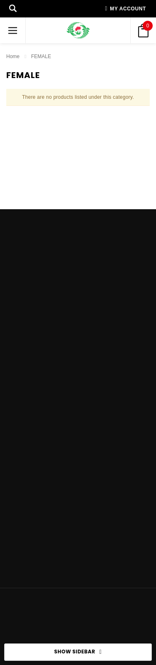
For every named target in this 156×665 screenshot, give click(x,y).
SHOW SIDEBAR (78, 652)
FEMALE (41, 56)
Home (13, 56)
